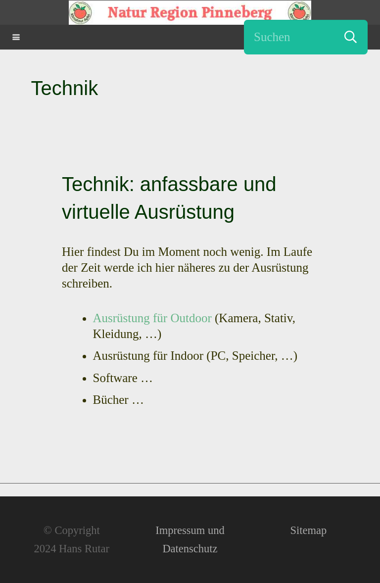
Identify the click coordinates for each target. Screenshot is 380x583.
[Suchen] (306, 37)
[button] (16, 37)
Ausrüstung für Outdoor (152, 318)
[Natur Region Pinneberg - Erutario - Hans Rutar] (190, 12)
